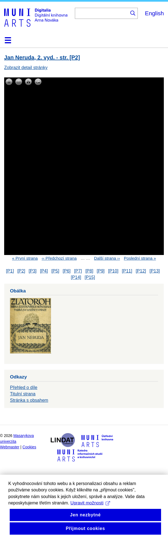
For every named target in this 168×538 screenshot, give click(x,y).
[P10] (113, 271)
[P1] (10, 271)
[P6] (66, 271)
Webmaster (9, 447)
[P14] (76, 277)
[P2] (21, 271)
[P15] (90, 277)
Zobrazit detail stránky (26, 67)
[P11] (127, 271)
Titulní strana (22, 393)
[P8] (89, 271)
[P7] (78, 271)
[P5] (55, 271)
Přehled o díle (23, 387)
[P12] (141, 271)
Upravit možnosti (90, 514)
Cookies (29, 447)
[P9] (101, 271)
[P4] (44, 271)
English (154, 13)
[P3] (32, 271)
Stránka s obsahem (29, 400)
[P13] (154, 271)
